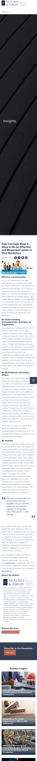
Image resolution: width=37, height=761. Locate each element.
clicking (4, 571)
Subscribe (10, 652)
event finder (10, 563)
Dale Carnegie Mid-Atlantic (10, 632)
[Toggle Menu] (7, 8)
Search (5, 12)
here (9, 571)
